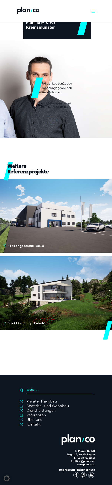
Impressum (67, 470)
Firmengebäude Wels (25, 245)
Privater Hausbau (41, 401)
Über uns (34, 420)
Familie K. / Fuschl (26, 323)
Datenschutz (86, 470)
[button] (6, 478)
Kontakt (33, 424)
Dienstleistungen (41, 411)
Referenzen (36, 415)
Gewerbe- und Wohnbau (47, 406)
